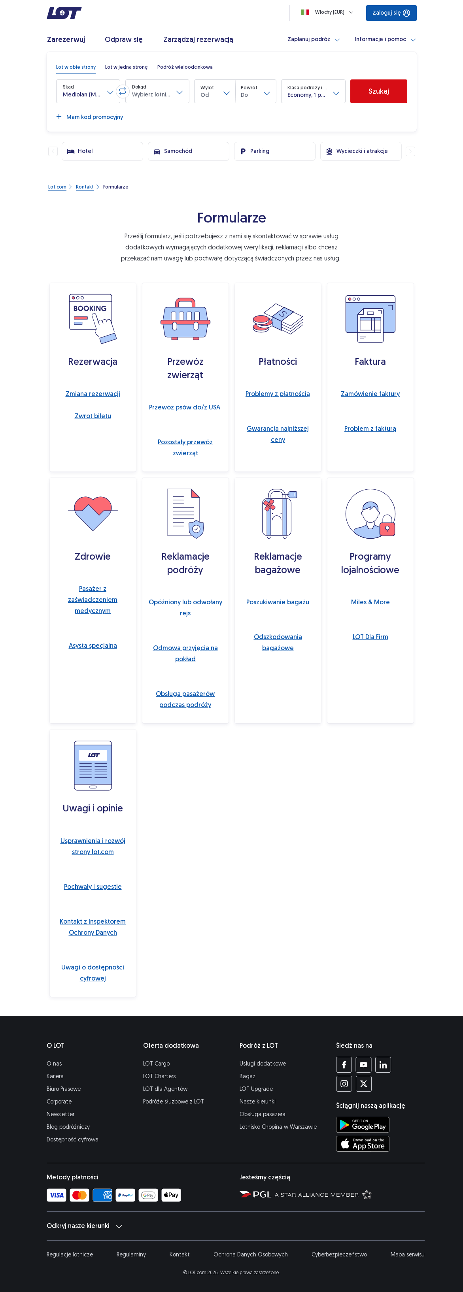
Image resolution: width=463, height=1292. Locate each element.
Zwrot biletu (93, 416)
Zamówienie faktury (370, 394)
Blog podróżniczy (68, 1127)
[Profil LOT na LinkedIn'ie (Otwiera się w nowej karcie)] (383, 1065)
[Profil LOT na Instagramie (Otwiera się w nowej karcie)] (344, 1084)
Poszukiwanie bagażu (277, 602)
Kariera (55, 1076)
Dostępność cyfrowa (72, 1139)
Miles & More (370, 602)
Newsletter (60, 1114)
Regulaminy (131, 1254)
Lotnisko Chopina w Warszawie (278, 1127)
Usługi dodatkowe (263, 1063)
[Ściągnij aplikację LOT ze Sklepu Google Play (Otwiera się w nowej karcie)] (362, 1125)
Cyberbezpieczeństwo (339, 1254)
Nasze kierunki (258, 1101)
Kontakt (180, 1254)
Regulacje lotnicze (70, 1254)
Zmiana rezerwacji (93, 394)
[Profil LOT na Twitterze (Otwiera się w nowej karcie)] (363, 1084)
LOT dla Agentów (165, 1089)
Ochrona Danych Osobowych (251, 1254)
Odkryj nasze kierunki (84, 1226)
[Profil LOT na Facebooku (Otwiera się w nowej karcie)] (344, 1065)
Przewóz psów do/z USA (185, 407)
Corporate (59, 1101)
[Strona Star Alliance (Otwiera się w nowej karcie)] (323, 1194)
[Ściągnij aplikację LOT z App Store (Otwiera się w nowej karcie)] (362, 1144)
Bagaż (247, 1076)
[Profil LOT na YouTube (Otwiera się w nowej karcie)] (363, 1065)
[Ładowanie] (328, 12)
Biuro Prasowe (64, 1089)
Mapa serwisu (408, 1254)
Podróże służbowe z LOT (173, 1101)
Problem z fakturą (370, 428)
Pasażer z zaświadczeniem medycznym (92, 600)
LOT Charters (159, 1076)
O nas (54, 1063)
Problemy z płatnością (278, 394)
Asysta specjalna (93, 645)
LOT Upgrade (256, 1089)
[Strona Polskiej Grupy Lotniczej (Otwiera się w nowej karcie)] (256, 1194)
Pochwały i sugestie (93, 886)
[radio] (76, 67)
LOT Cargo (156, 1063)
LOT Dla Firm (370, 637)
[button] (88, 91)
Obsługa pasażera (262, 1114)
